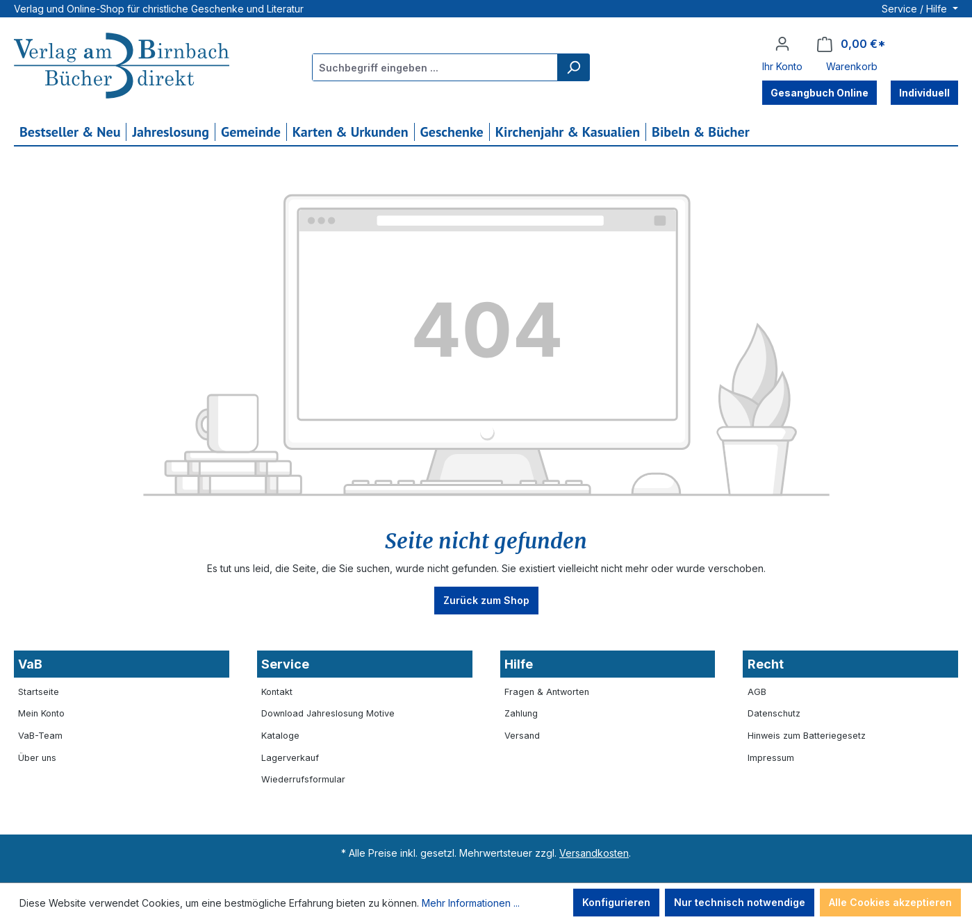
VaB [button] (30, 664)
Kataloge (280, 735)
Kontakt (277, 692)
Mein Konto (41, 713)
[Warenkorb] (851, 44)
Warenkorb (852, 66)
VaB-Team (40, 735)
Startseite (38, 692)
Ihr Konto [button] (782, 66)
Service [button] (285, 664)
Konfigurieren (616, 902)
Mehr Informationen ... (471, 903)
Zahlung (521, 713)
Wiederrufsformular (303, 779)
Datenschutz (774, 713)
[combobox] (435, 67)
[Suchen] (573, 67)
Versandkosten (594, 853)
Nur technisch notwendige (739, 902)
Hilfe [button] (518, 664)
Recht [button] (766, 664)
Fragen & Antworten (546, 692)
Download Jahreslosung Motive (328, 713)
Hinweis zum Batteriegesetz (807, 735)
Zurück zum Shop (486, 600)
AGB (757, 692)
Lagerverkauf (290, 758)
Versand (522, 735)
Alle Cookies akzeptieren (890, 902)
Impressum (771, 758)
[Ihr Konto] (782, 44)
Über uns (37, 758)
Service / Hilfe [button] (916, 9)
